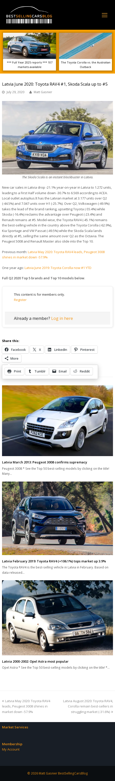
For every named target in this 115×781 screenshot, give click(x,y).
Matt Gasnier (43, 92)
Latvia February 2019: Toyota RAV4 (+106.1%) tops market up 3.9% (54, 561)
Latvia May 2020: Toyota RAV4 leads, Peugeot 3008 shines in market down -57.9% (26, 706)
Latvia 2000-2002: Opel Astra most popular (35, 661)
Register (20, 299)
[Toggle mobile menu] (104, 15)
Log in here (62, 318)
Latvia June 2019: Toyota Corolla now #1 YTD (58, 267)
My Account (11, 749)
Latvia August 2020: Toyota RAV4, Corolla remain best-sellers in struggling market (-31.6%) (88, 706)
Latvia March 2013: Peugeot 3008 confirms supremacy (44, 462)
